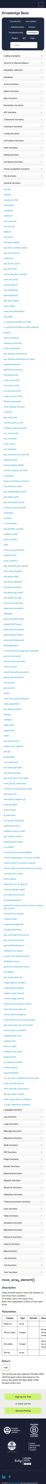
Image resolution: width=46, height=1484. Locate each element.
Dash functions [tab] (11, 147)
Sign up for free (23, 1396)
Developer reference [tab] (13, 70)
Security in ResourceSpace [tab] (16, 63)
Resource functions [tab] (13, 1237)
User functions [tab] (10, 1208)
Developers (33, 32)
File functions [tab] (10, 176)
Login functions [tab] (11, 1124)
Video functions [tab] (11, 1215)
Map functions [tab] (10, 1251)
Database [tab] (8, 77)
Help (32, 38)
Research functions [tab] (13, 1187)
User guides (31, 21)
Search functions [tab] (12, 1244)
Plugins (15, 38)
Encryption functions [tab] (13, 161)
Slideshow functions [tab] (13, 1194)
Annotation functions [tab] (13, 105)
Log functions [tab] (10, 1116)
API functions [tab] (10, 112)
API (24, 38)
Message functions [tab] (12, 1131)
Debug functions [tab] (11, 154)
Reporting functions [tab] (13, 1173)
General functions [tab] (12, 183)
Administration (17, 27)
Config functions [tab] (11, 133)
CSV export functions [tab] (14, 140)
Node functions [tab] (11, 1145)
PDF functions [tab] (10, 1152)
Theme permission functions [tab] (17, 1201)
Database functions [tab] (13, 1222)
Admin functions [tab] (11, 91)
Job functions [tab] (10, 1258)
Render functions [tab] (12, 1166)
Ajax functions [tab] (10, 98)
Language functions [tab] (13, 1109)
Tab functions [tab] (10, 1265)
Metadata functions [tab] (13, 1229)
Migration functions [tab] (13, 1138)
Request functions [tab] (12, 1180)
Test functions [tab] (10, 1272)
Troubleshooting (15, 32)
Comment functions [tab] (13, 126)
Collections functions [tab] (14, 119)
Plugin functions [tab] (11, 1159)
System (32, 27)
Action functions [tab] (11, 84)
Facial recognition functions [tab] (17, 169)
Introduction (15, 21)
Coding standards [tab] (12, 55)
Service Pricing (23, 1410)
